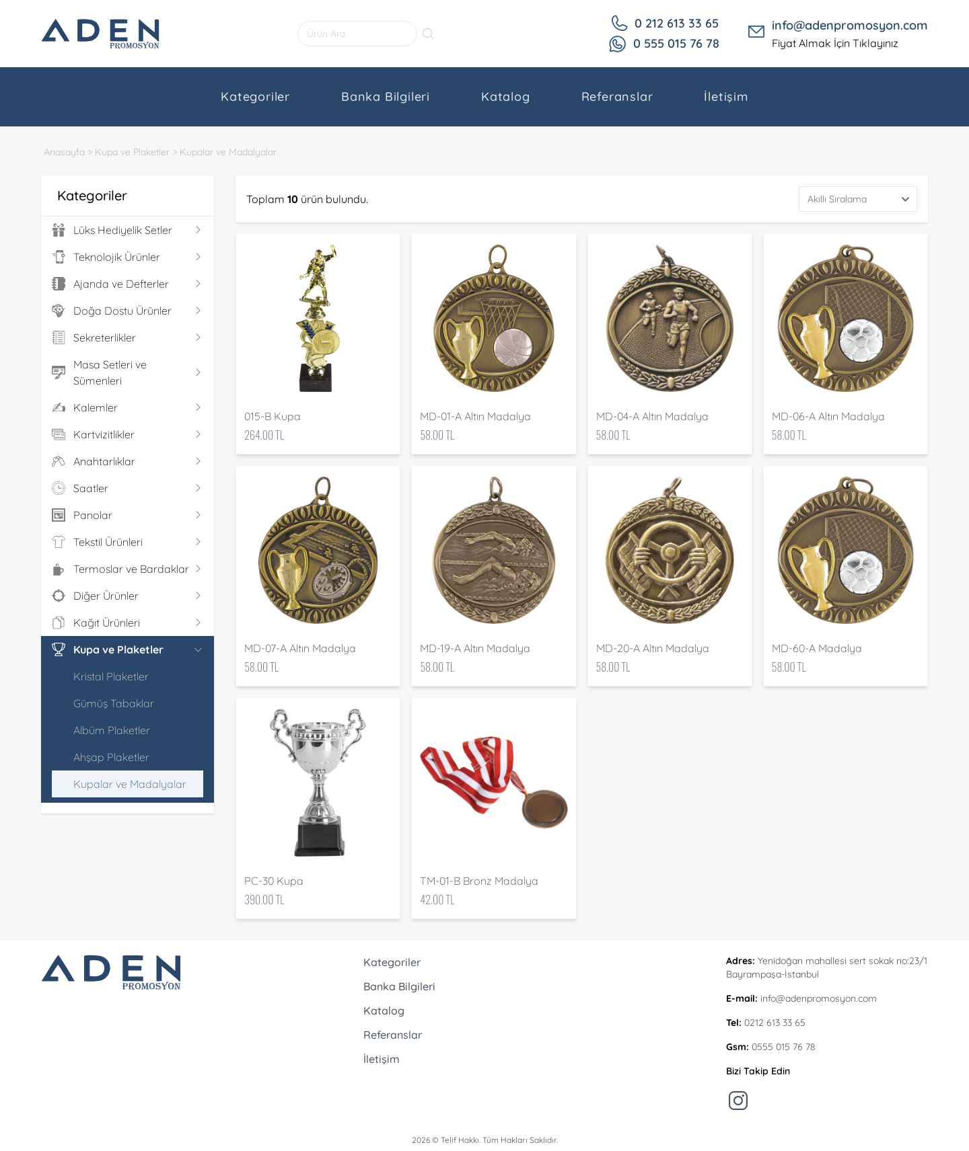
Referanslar (617, 96)
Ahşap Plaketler (111, 757)
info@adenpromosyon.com (850, 25)
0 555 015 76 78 (676, 43)
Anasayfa (64, 152)
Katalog (505, 96)
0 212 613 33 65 (677, 23)
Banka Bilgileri (385, 96)
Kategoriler (255, 96)
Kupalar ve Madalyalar (228, 152)
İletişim (726, 96)
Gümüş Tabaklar (113, 703)
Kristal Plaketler (111, 676)
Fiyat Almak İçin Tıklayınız (835, 43)
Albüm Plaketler (111, 730)
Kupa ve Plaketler (132, 152)
